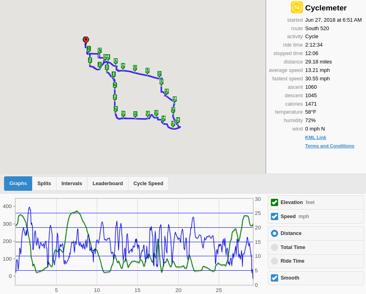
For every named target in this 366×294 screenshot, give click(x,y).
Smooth (290, 278)
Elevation (298, 202)
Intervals (71, 183)
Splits (44, 183)
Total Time (293, 247)
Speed (295, 216)
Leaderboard (108, 183)
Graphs (18, 183)
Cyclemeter (326, 8)
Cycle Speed (148, 183)
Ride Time (293, 261)
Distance (291, 233)
